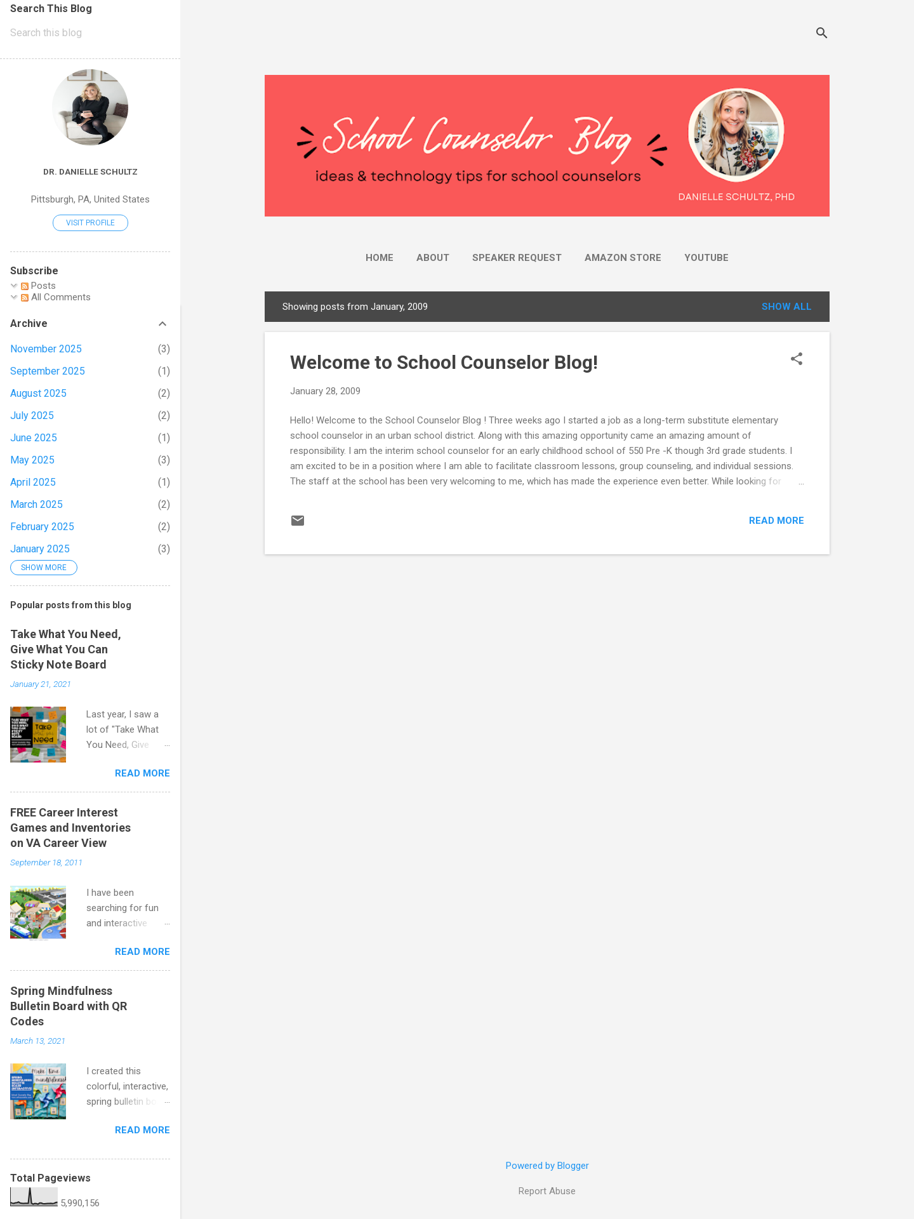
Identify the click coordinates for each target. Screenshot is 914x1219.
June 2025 (33, 438)
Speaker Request (517, 257)
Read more (776, 520)
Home (380, 257)
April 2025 (33, 482)
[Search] (822, 34)
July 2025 (32, 416)
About (432, 257)
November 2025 (46, 349)
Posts (38, 285)
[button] (796, 360)
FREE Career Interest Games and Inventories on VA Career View (70, 827)
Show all (787, 306)
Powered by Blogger (547, 1165)
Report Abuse (547, 1191)
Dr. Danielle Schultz (90, 171)
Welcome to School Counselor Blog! (444, 362)
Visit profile (90, 222)
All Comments (56, 297)
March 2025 (36, 504)
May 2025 (32, 460)
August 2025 (38, 393)
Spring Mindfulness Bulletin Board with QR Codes (68, 1006)
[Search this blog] (90, 33)
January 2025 (40, 549)
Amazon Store (623, 257)
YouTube (706, 257)
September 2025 (47, 371)
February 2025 (42, 527)
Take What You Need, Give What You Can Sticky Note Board (65, 649)
